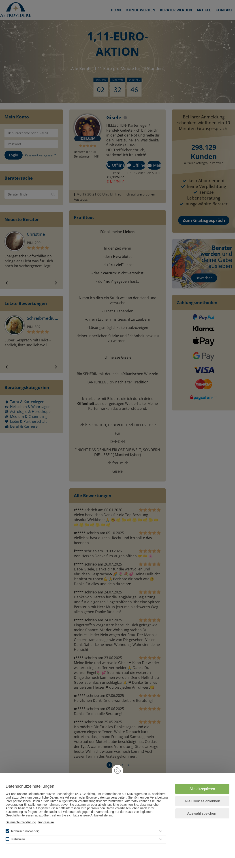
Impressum (46, 822)
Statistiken (18, 839)
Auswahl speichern (202, 813)
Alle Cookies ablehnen (202, 801)
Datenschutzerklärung (21, 822)
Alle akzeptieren (202, 789)
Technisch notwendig (25, 831)
